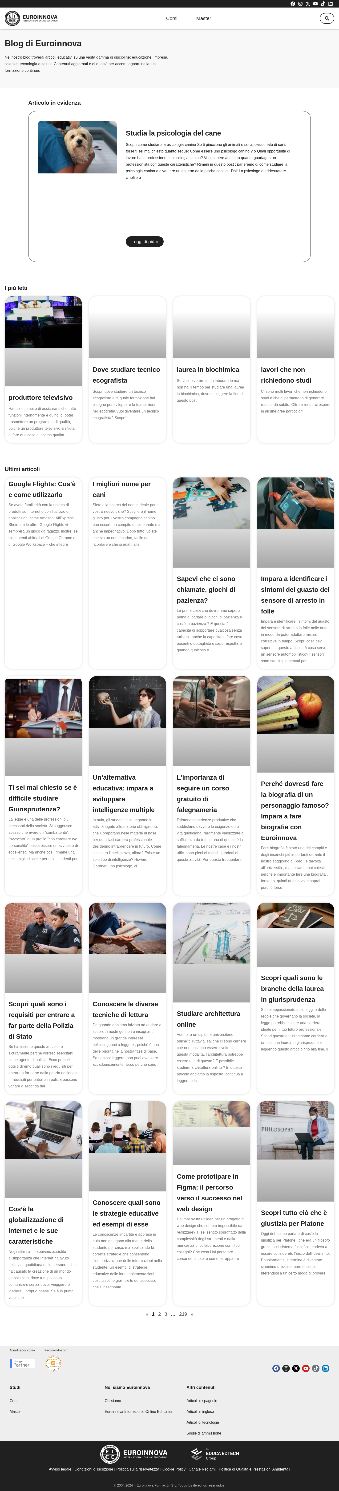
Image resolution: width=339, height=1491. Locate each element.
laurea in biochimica (208, 369)
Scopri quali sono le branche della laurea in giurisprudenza (292, 988)
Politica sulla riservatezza (137, 1469)
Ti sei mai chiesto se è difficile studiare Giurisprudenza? (42, 798)
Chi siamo (113, 1401)
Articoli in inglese (200, 1412)
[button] (327, 18)
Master (203, 18)
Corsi (172, 18)
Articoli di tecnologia (202, 1422)
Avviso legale (60, 1469)
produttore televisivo (40, 397)
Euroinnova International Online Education (139, 1412)
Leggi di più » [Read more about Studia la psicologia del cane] (144, 241)
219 (183, 1314)
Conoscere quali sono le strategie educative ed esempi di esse (127, 1213)
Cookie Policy (174, 1469)
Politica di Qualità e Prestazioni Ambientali (254, 1469)
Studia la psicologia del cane (173, 133)
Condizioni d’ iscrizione (93, 1469)
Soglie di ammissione (203, 1433)
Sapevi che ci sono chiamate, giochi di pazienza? (206, 589)
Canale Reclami (203, 1469)
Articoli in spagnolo (201, 1401)
